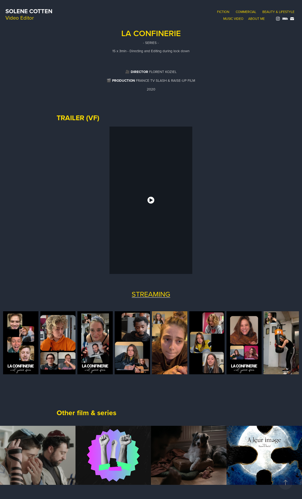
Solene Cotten (28, 11)
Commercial (246, 11)
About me (256, 18)
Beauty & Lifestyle (278, 11)
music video (233, 18)
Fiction (223, 11)
